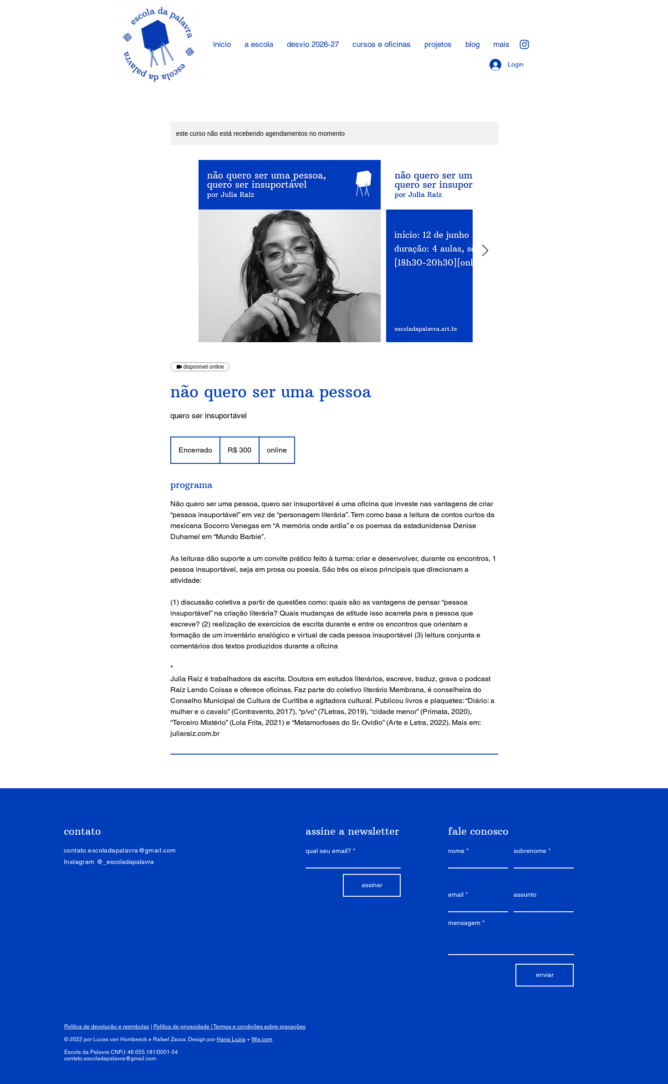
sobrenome (530, 851)
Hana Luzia (231, 1039)
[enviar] (544, 975)
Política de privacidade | (183, 1026)
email (456, 894)
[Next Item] (485, 251)
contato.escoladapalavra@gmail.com (110, 1058)
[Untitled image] (290, 251)
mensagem (464, 923)
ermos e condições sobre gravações (261, 1026)
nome (456, 851)
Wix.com (261, 1039)
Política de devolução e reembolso (106, 1026)
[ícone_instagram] (524, 44)
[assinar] (372, 885)
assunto (525, 894)
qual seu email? (328, 851)
